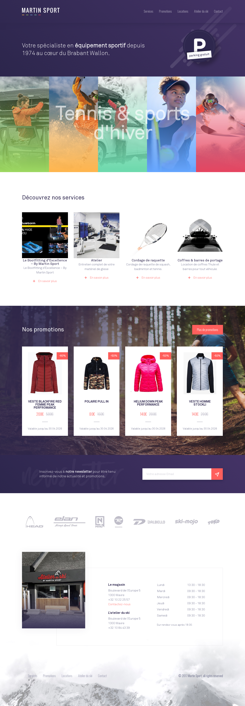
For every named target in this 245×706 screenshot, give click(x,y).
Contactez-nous (119, 604)
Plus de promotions (207, 329)
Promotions (165, 11)
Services (148, 11)
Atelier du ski (201, 11)
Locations (183, 11)
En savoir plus (45, 281)
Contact (218, 11)
